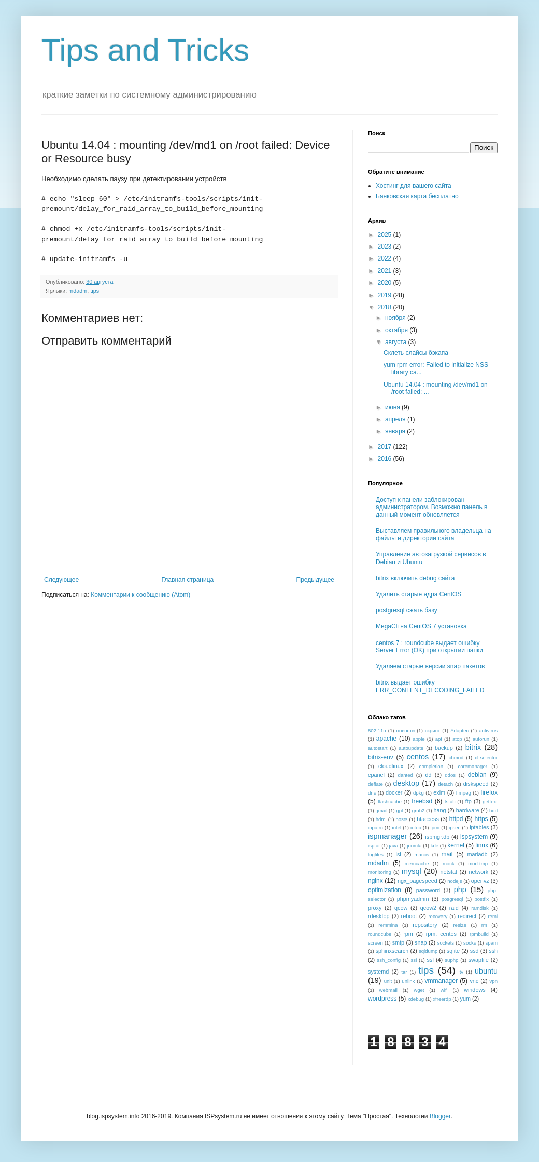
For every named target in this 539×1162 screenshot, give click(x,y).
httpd (456, 819)
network (478, 872)
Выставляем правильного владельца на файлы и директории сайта (433, 534)
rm (484, 925)
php (460, 889)
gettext (490, 801)
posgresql (452, 899)
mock (449, 863)
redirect (467, 916)
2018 (385, 307)
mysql (411, 871)
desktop (406, 783)
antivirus (488, 730)
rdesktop (378, 916)
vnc (474, 981)
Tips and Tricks (145, 50)
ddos (450, 775)
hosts (401, 819)
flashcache (390, 801)
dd (428, 775)
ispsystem (474, 836)
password (428, 890)
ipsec (454, 827)
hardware (467, 810)
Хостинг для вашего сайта (413, 185)
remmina (388, 925)
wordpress (382, 998)
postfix (481, 899)
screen (375, 943)
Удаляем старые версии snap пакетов (430, 666)
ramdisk (480, 908)
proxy (374, 908)
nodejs (454, 881)
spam (492, 943)
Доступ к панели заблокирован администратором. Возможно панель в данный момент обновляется (431, 507)
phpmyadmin (413, 899)
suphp (451, 960)
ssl (430, 959)
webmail (388, 990)
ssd (474, 951)
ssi (414, 960)
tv (461, 972)
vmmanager (441, 981)
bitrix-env (380, 757)
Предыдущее (315, 579)
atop (457, 739)
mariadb (477, 854)
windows (474, 990)
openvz (480, 881)
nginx (375, 880)
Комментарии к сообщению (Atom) (140, 594)
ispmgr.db (437, 836)
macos (422, 854)
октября (397, 330)
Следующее (61, 579)
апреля (396, 419)
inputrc (375, 827)
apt (438, 739)
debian (477, 774)
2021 (385, 271)
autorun (481, 739)
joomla (414, 846)
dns (372, 793)
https (481, 819)
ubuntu (486, 971)
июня (393, 407)
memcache (417, 863)
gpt (399, 810)
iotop (415, 827)
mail (447, 854)
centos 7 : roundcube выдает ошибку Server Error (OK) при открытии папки (429, 646)
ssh (493, 951)
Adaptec (459, 730)
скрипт (432, 730)
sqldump (428, 951)
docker (394, 792)
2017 (385, 446)
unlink (408, 981)
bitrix (473, 747)
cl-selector (486, 757)
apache (386, 738)
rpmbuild (479, 934)
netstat (449, 872)
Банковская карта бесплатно (417, 196)
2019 (385, 295)
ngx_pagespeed (417, 881)
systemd (378, 971)
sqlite (453, 951)
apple (418, 739)
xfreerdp (442, 999)
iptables (479, 827)
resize (459, 925)
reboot (409, 916)
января (396, 431)
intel (397, 827)
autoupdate (411, 748)
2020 (385, 282)
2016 (385, 458)
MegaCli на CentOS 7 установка (421, 626)
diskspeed (476, 784)
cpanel (376, 775)
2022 (385, 258)
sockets (446, 943)
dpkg (418, 793)
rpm (408, 934)
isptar (374, 846)
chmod (456, 757)
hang (439, 810)
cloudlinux (390, 766)
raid (454, 908)
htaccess (428, 819)
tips (94, 291)
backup (444, 748)
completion (431, 766)
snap (421, 942)
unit (388, 981)
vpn (494, 981)
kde (434, 846)
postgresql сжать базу (406, 610)
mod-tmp (478, 863)
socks (469, 943)
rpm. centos (441, 934)
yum (465, 998)
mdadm (77, 291)
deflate (375, 784)
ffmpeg (463, 793)
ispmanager (387, 836)
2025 (385, 234)
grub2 (418, 810)
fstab (450, 801)
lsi (398, 854)
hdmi (381, 819)
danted (405, 775)
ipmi (435, 827)
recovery (437, 916)
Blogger (440, 1116)
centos (418, 757)
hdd (493, 810)
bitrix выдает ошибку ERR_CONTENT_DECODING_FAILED (430, 686)
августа (396, 342)
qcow (400, 908)
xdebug (416, 999)
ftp (468, 801)
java (394, 846)
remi (493, 916)
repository (425, 925)
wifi (444, 990)
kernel (455, 845)
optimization (384, 890)
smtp (398, 942)
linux (481, 845)
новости (405, 730)
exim (439, 792)
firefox (489, 792)
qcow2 (428, 908)
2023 (385, 246)
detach (445, 784)
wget (419, 990)
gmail (381, 810)
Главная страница (188, 579)
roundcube (379, 934)
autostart (377, 748)
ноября (396, 317)
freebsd (422, 801)
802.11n (377, 730)
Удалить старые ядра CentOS (418, 594)
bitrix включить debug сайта (415, 578)
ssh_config (389, 960)
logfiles (376, 854)
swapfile (479, 959)
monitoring (379, 872)
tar (404, 972)
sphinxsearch (392, 951)
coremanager (472, 766)
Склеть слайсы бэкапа (416, 353)
